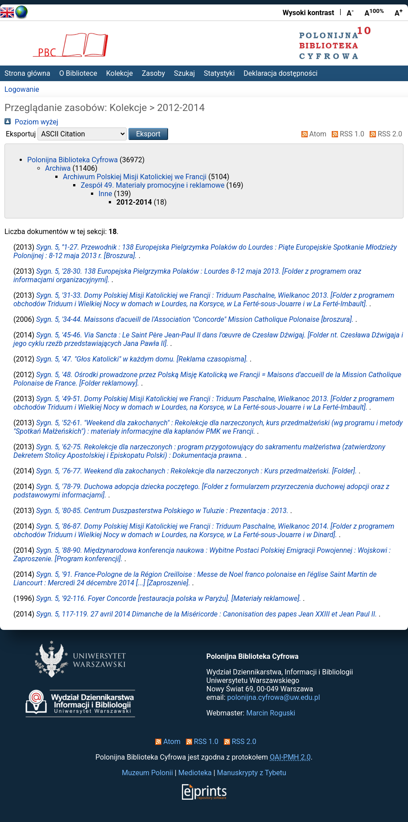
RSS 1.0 (346, 134)
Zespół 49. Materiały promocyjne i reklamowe (154, 185)
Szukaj (184, 73)
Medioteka (195, 773)
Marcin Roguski (270, 713)
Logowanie (21, 89)
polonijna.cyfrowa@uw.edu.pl (273, 697)
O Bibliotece (78, 73)
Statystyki (219, 73)
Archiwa (58, 168)
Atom (312, 134)
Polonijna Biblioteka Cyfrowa (73, 160)
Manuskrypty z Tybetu (251, 773)
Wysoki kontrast (308, 12)
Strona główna (27, 73)
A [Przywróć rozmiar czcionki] (374, 12)
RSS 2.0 (384, 134)
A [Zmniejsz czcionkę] (350, 12)
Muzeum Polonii (147, 773)
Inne (106, 193)
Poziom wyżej (31, 122)
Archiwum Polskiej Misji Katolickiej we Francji (135, 177)
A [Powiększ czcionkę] (399, 12)
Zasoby (153, 73)
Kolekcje (119, 73)
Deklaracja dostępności (280, 73)
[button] (148, 134)
